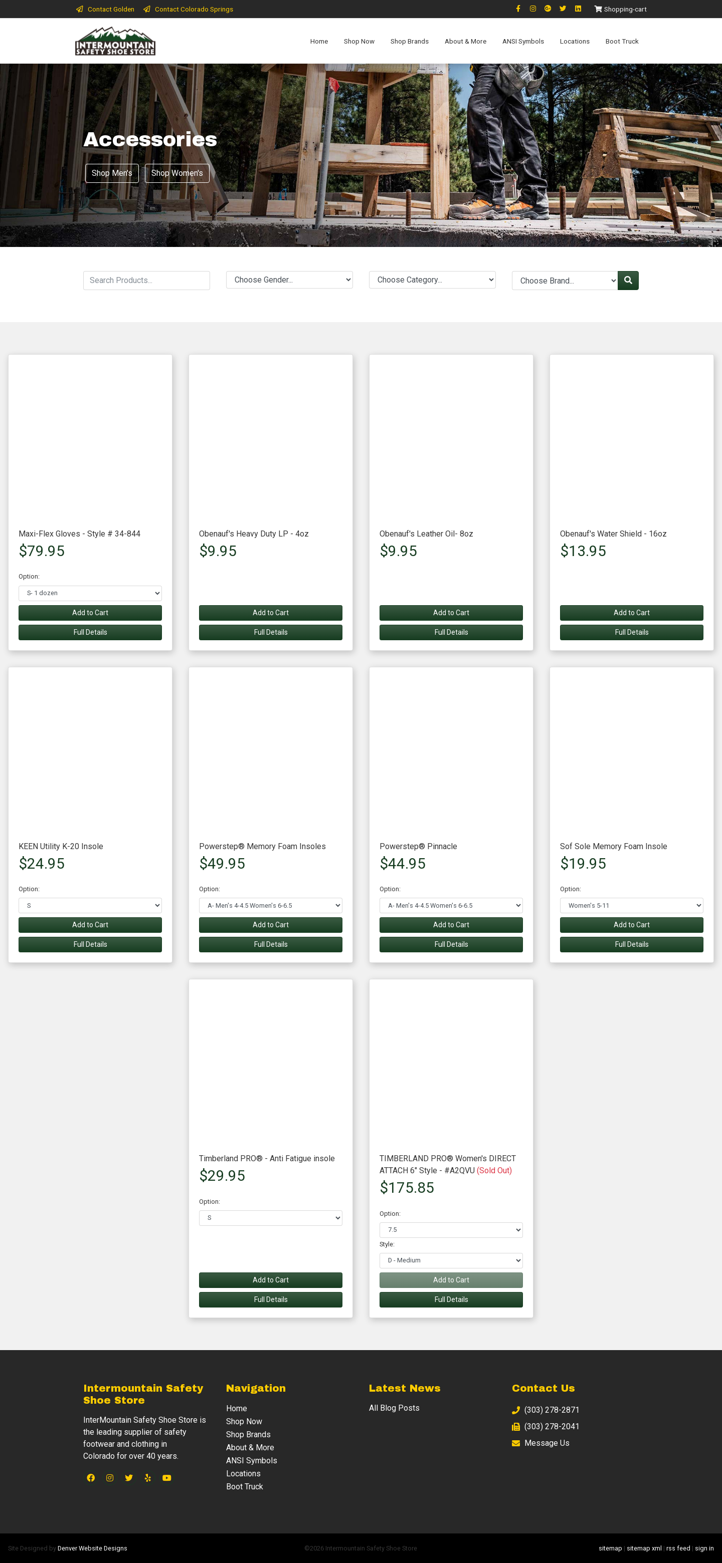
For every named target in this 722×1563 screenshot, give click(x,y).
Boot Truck (622, 41)
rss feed (678, 1548)
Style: (387, 1244)
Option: (29, 576)
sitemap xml (644, 1548)
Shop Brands (410, 41)
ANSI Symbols (523, 41)
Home (319, 41)
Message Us (541, 1443)
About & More (465, 41)
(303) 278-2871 (546, 1410)
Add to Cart (90, 613)
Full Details (90, 632)
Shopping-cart (620, 9)
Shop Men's (112, 173)
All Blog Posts (394, 1408)
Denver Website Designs (92, 1548)
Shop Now (359, 41)
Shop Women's (177, 173)
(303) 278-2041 (546, 1427)
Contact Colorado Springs (187, 9)
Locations (575, 41)
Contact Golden (104, 9)
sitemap (610, 1548)
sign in (704, 1548)
